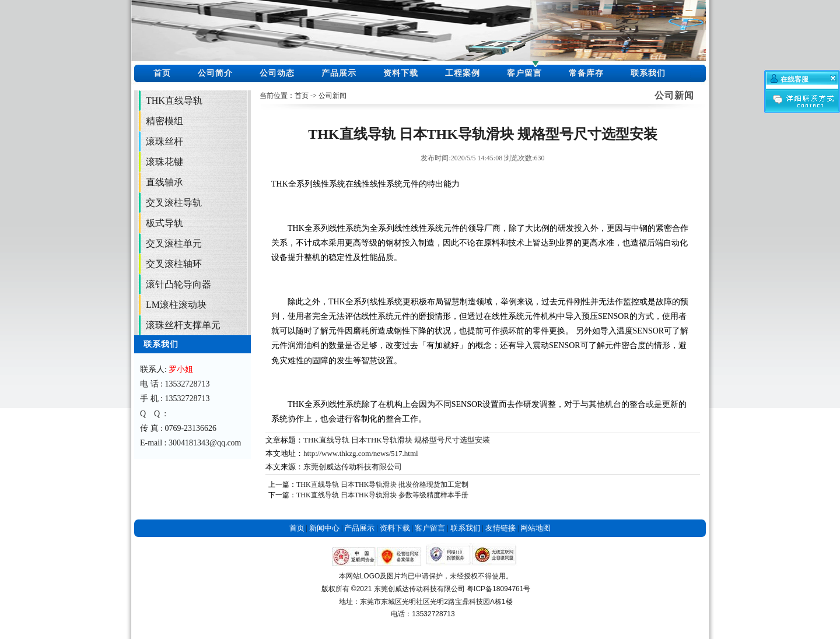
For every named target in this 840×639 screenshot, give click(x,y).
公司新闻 (332, 96)
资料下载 (400, 73)
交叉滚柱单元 (174, 243)
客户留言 (524, 73)
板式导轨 (164, 223)
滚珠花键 (164, 162)
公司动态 (277, 73)
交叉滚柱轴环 (174, 264)
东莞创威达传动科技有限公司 (352, 466)
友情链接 (500, 528)
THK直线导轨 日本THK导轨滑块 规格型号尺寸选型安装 (396, 440)
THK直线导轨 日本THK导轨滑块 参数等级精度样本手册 (382, 495)
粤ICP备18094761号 (498, 589)
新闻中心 (324, 528)
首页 (162, 73)
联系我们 (648, 73)
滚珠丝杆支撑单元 (183, 325)
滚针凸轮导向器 (178, 284)
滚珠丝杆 (164, 141)
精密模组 (164, 121)
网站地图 (535, 528)
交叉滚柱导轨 (174, 203)
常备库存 (586, 73)
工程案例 (462, 73)
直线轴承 (164, 182)
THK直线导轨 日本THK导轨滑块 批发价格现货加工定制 (382, 484)
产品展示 (338, 73)
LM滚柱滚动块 (176, 305)
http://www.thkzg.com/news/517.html (360, 453)
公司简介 (215, 73)
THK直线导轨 (174, 101)
